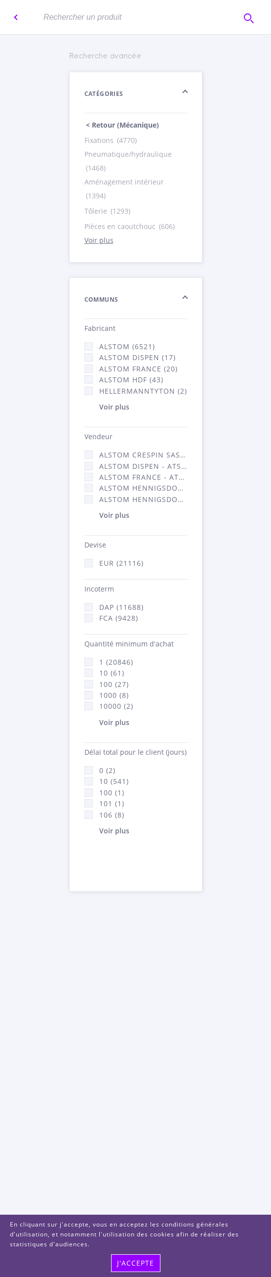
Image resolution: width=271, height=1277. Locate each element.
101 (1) (111, 803)
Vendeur (98, 436)
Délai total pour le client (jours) (135, 752)
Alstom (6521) (127, 346)
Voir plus (99, 240)
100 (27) (114, 684)
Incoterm (99, 588)
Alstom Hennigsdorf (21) (143, 488)
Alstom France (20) (138, 368)
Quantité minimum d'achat (129, 643)
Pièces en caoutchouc (130, 226)
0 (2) (107, 770)
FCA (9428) (118, 618)
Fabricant (100, 328)
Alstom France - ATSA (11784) (143, 477)
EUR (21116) (121, 563)
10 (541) (114, 781)
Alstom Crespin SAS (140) (143, 454)
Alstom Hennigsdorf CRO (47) (143, 499)
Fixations (111, 140)
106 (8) (111, 815)
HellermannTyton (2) (143, 391)
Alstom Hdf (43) (131, 379)
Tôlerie (108, 211)
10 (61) (111, 673)
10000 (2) (116, 706)
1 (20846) (116, 662)
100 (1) (111, 792)
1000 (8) (114, 695)
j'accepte (135, 1263)
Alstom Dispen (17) (137, 357)
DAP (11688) (121, 607)
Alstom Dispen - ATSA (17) (143, 466)
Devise (95, 544)
